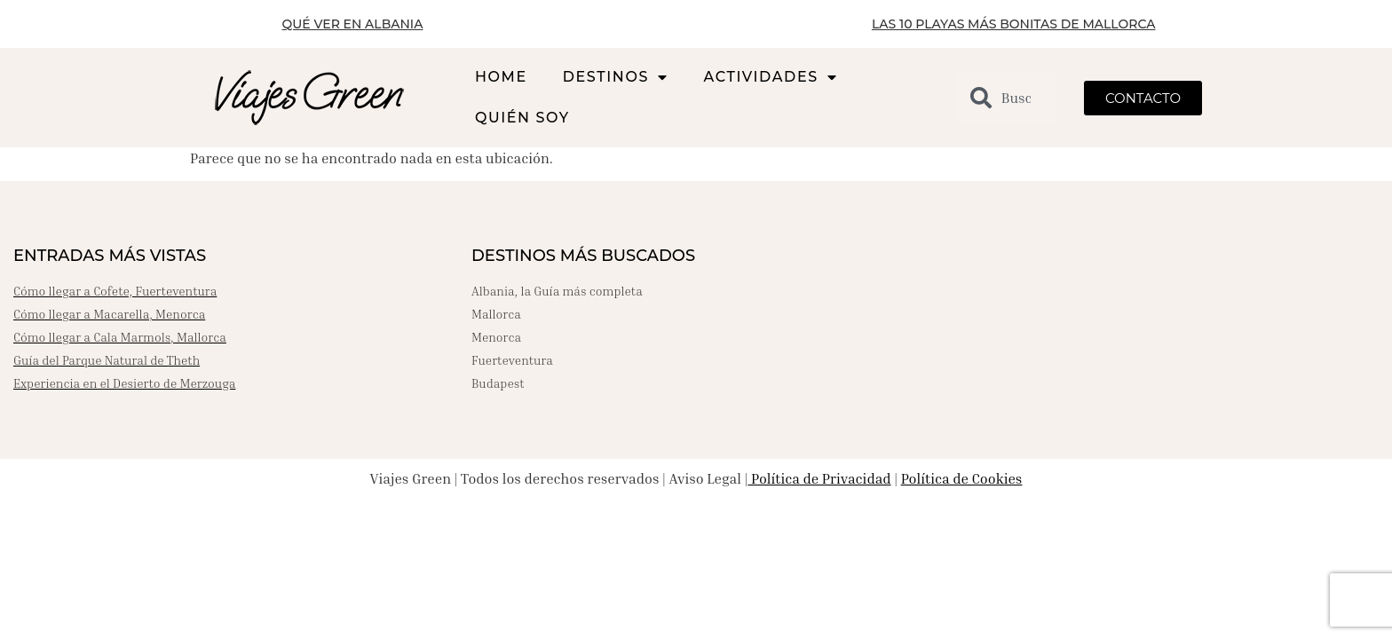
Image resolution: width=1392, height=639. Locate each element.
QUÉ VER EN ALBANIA (352, 24)
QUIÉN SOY (522, 117)
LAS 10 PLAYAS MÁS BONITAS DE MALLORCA (1014, 24)
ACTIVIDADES (771, 77)
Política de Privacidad (818, 478)
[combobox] (1006, 97)
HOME (501, 76)
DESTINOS (615, 77)
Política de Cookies (962, 478)
